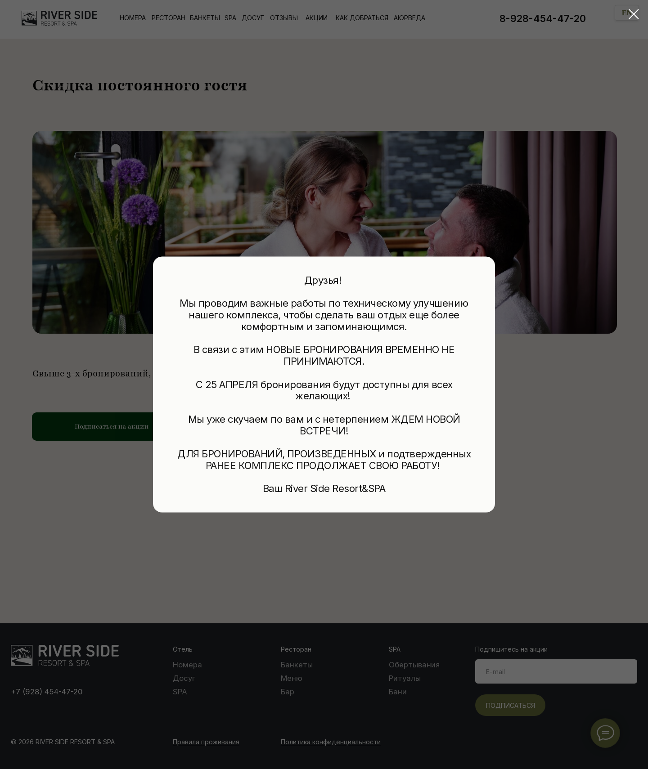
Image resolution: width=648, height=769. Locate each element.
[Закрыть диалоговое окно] (634, 14)
